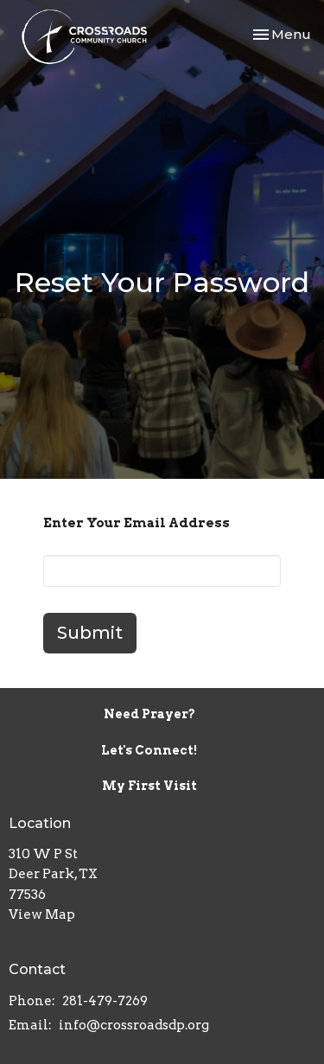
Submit (90, 632)
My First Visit (149, 786)
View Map (42, 914)
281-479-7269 (105, 1001)
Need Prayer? (149, 714)
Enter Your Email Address (136, 523)
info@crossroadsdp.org (134, 1025)
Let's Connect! (149, 750)
